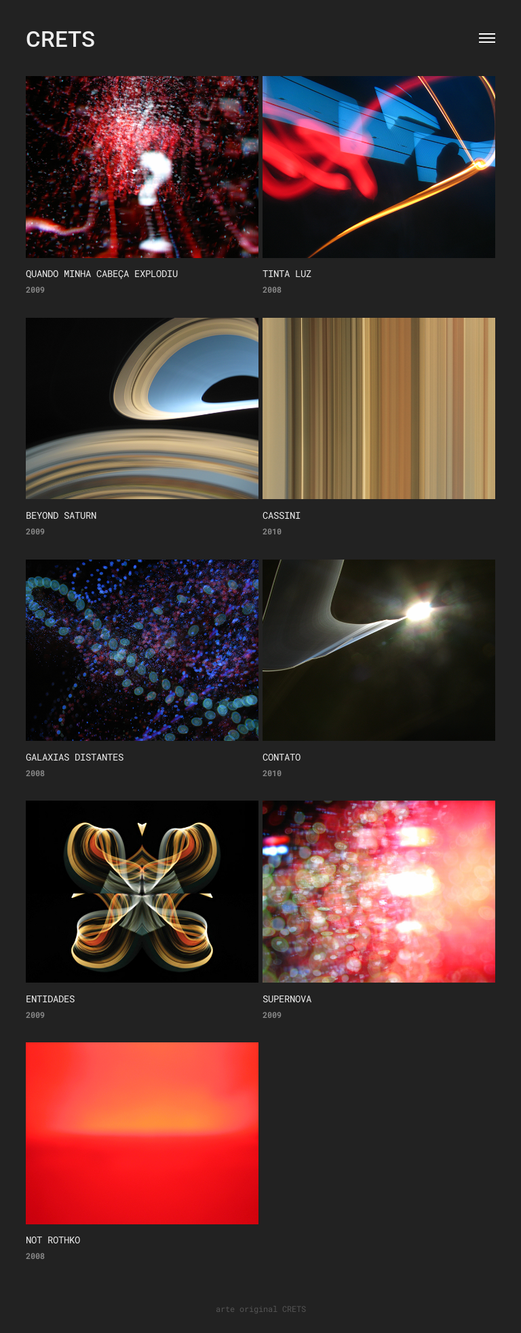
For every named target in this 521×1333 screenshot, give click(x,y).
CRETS (60, 38)
